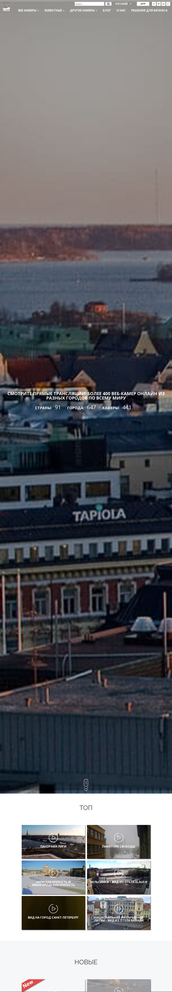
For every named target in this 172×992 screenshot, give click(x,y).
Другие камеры (83, 10)
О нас (121, 10)
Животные (54, 10)
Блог (107, 10)
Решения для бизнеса (149, 10)
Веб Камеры (28, 10)
